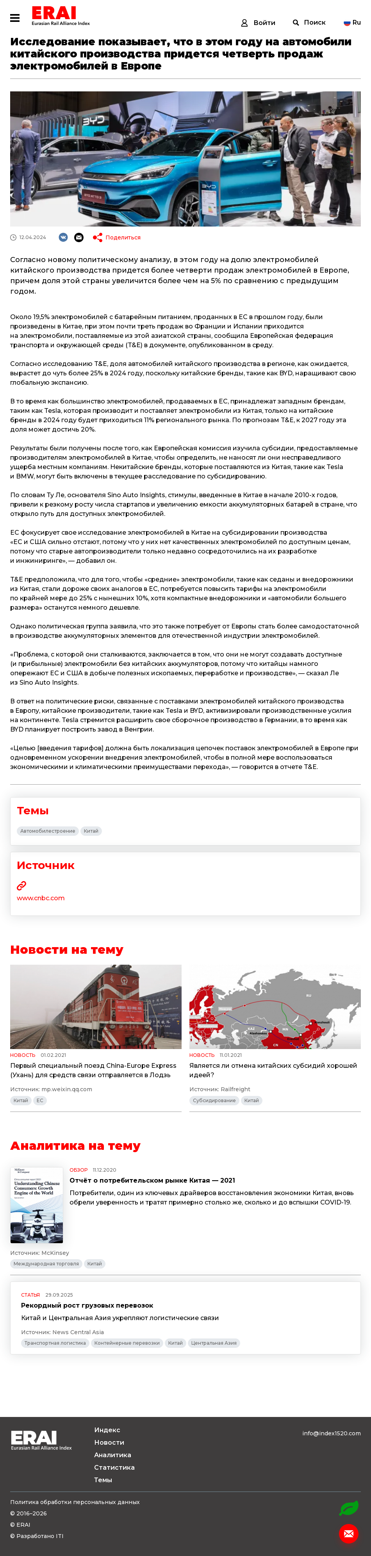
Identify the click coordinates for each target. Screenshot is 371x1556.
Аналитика (112, 1455)
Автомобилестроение (47, 831)
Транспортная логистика (55, 1343)
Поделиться (123, 237)
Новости (109, 1442)
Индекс (107, 1430)
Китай (91, 831)
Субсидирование (214, 1100)
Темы (103, 1480)
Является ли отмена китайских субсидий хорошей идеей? (273, 1070)
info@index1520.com (331, 1433)
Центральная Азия (214, 1343)
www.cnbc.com (41, 898)
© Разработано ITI (37, 1536)
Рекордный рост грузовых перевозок (87, 1305)
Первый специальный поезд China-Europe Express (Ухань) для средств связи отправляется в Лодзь (93, 1070)
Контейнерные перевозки (127, 1343)
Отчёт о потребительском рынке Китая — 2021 (152, 1180)
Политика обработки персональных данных (75, 1502)
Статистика (114, 1467)
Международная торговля (46, 1264)
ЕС (40, 1100)
